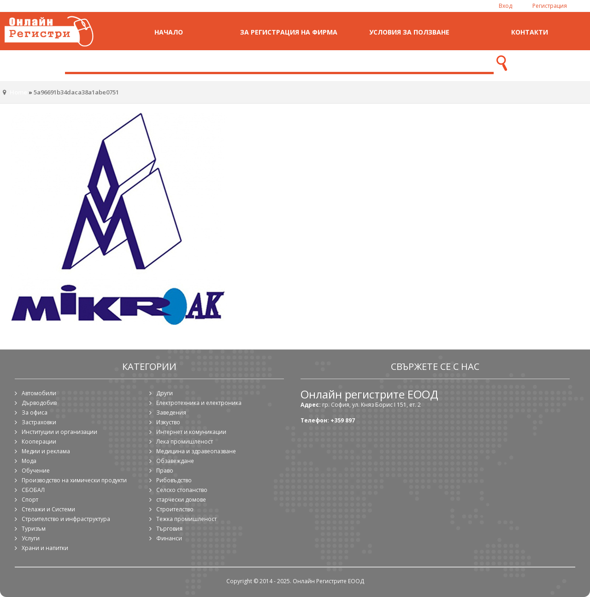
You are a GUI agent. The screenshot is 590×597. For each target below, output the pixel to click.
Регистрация (549, 6)
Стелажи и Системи (48, 509)
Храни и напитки (45, 548)
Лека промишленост (184, 441)
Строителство (175, 509)
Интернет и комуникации (191, 432)
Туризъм (34, 529)
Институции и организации (59, 432)
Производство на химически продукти (74, 480)
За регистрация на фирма (288, 32)
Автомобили (39, 393)
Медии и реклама (46, 451)
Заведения (171, 412)
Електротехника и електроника (199, 403)
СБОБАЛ (33, 490)
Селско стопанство (181, 490)
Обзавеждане (175, 461)
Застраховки (39, 422)
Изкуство (168, 422)
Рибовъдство (174, 480)
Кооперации (39, 441)
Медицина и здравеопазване (196, 451)
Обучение (36, 470)
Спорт (30, 499)
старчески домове (181, 499)
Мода (29, 461)
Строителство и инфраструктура (66, 519)
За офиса (34, 412)
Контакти (529, 32)
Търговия (169, 529)
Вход (505, 6)
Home (18, 92)
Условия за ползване (409, 32)
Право (164, 470)
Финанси (169, 538)
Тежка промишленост (186, 519)
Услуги (31, 538)
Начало (168, 32)
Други (164, 393)
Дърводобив (39, 403)
